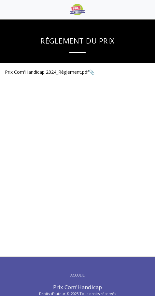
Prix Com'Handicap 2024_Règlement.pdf (47, 72)
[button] (7, 9)
